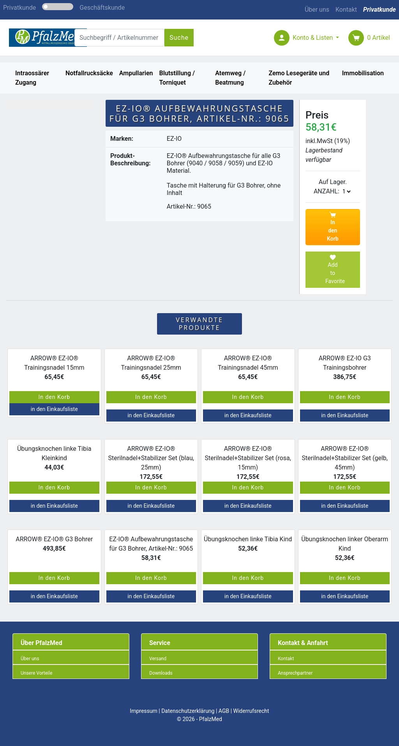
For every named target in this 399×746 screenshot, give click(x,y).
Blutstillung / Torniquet (177, 77)
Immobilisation (363, 73)
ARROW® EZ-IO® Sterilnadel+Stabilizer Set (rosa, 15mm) (248, 460)
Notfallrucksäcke (89, 73)
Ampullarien (136, 73)
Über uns (317, 9)
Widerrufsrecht (251, 711)
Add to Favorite (335, 269)
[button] (316, 37)
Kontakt (346, 9)
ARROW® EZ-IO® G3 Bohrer (54, 543)
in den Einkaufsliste (54, 409)
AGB (224, 711)
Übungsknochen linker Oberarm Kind (344, 548)
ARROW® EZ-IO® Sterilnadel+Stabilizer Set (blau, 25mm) (151, 460)
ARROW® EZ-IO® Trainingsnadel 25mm (151, 367)
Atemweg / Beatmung (230, 77)
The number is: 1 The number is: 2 (346, 191)
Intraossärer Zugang (32, 77)
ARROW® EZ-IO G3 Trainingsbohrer (345, 367)
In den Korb (333, 226)
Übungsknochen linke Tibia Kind (248, 543)
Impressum (143, 711)
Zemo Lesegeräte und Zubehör (298, 77)
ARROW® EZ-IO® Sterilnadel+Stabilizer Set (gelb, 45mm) (345, 460)
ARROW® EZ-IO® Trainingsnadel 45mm (248, 367)
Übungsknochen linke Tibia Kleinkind (54, 458)
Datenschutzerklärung (187, 711)
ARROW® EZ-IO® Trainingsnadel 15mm (54, 367)
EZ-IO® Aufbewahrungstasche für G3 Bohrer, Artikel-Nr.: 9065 (151, 548)
